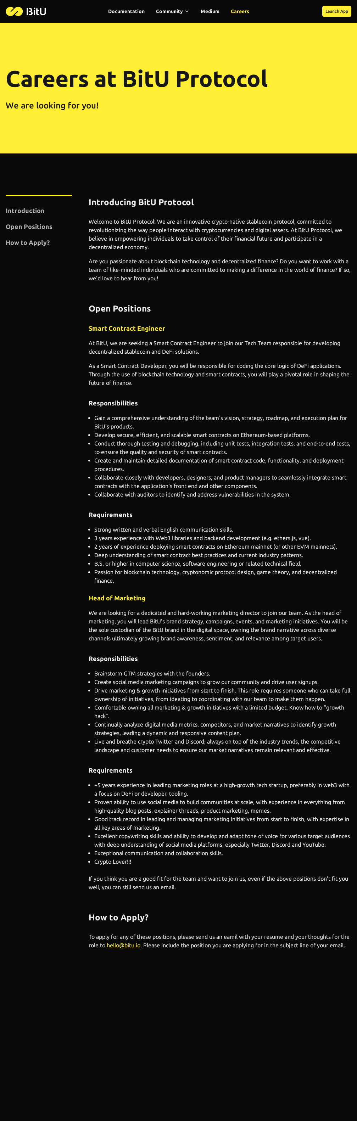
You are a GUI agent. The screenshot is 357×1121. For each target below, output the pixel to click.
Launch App (336, 11)
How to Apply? (28, 242)
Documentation (126, 11)
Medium (210, 11)
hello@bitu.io (123, 945)
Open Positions (29, 226)
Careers (240, 11)
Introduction (25, 210)
